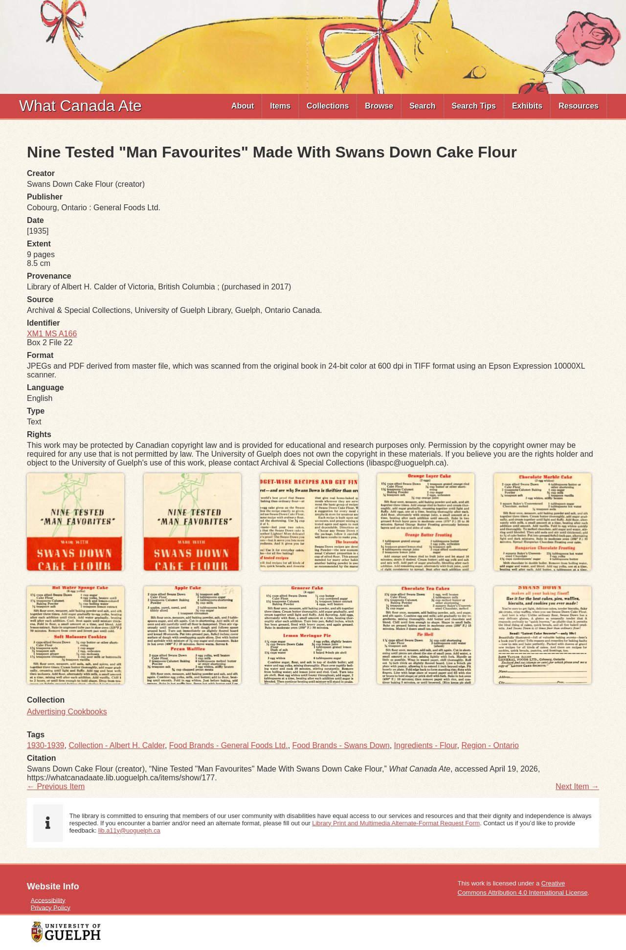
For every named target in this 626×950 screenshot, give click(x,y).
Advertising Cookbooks (67, 711)
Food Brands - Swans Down (341, 745)
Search (422, 106)
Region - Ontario (489, 745)
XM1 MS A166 (52, 334)
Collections (328, 106)
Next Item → (577, 786)
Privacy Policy (50, 907)
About (242, 106)
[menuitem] (243, 106)
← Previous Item (56, 786)
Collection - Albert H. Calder (116, 745)
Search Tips (474, 106)
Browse (379, 106)
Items (280, 106)
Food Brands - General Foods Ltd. (228, 745)
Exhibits (527, 106)
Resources (579, 106)
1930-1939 (46, 745)
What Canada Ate (80, 105)
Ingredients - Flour (425, 745)
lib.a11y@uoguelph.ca (129, 830)
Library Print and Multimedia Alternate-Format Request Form (396, 823)
